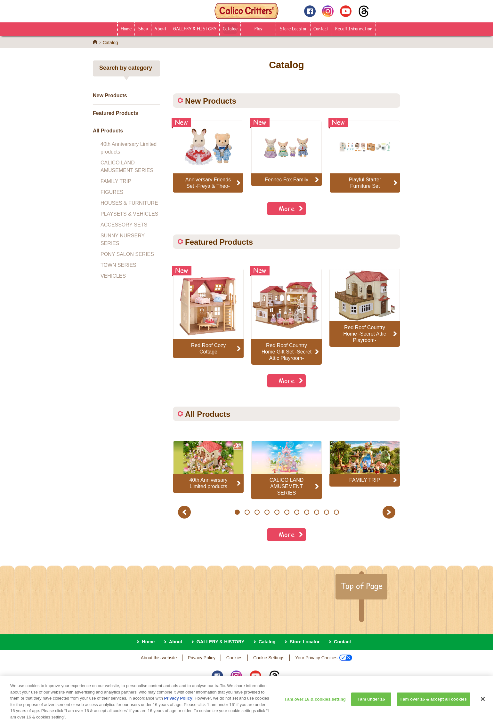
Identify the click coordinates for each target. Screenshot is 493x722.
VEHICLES (113, 276)
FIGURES (112, 192)
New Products (110, 95)
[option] (208, 313)
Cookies (234, 657)
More (287, 208)
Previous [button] (185, 512)
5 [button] (276, 512)
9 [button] (316, 512)
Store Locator (293, 28)
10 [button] (326, 512)
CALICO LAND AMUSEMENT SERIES (127, 166)
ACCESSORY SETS (124, 224)
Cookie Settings (268, 657)
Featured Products (115, 113)
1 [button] (237, 512)
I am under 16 (371, 704)
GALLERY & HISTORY (194, 28)
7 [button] (296, 512)
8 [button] (306, 512)
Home (126, 28)
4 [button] (266, 512)
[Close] (483, 704)
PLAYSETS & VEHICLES (129, 214)
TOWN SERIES (118, 265)
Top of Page (361, 585)
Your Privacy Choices (323, 658)
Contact (321, 28)
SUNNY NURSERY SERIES (123, 239)
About (160, 28)
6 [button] (286, 512)
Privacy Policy (201, 657)
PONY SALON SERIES (127, 254)
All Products (108, 130)
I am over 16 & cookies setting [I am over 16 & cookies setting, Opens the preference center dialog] (315, 704)
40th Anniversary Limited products (129, 148)
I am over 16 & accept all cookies (433, 704)
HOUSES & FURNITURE (129, 203)
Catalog (230, 28)
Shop (143, 28)
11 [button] (336, 512)
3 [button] (256, 512)
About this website (159, 657)
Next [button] (389, 512)
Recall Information (353, 28)
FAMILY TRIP (116, 181)
